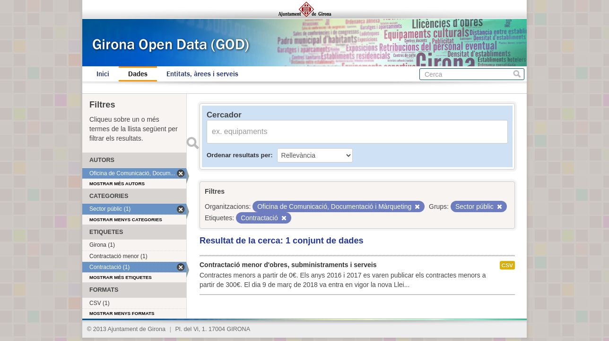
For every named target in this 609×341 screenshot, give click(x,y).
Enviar (192, 143)
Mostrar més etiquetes (120, 277)
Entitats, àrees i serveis (202, 74)
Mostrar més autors (117, 183)
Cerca (517, 74)
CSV (507, 265)
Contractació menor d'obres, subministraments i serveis (288, 265)
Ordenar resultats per (238, 155)
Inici (102, 74)
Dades (138, 74)
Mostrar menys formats (122, 313)
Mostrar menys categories (125, 219)
